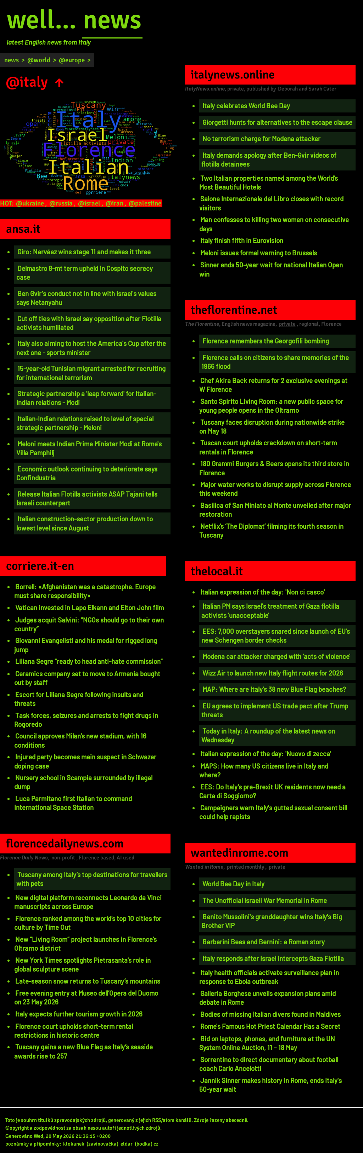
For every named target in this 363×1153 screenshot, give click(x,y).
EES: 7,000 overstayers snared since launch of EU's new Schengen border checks (275, 635)
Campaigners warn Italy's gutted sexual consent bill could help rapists (273, 812)
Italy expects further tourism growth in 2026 (79, 1014)
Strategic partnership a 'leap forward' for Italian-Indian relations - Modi (86, 397)
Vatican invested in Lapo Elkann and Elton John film (89, 607)
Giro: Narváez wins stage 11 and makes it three (84, 252)
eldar (127, 1144)
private (287, 324)
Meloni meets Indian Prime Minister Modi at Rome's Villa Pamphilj (89, 448)
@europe (72, 60)
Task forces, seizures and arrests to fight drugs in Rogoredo (86, 719)
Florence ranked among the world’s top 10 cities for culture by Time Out (87, 922)
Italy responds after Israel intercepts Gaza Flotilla (273, 958)
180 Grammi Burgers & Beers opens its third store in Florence (274, 467)
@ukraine (30, 203)
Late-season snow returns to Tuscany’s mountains (87, 981)
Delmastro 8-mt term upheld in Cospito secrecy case (84, 272)
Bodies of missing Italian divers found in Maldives (270, 1014)
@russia (61, 203)
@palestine (145, 203)
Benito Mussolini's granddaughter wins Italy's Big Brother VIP (271, 920)
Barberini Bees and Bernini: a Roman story (263, 942)
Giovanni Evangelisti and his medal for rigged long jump (85, 644)
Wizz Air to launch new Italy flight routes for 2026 (272, 673)
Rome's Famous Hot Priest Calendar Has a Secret (270, 1026)
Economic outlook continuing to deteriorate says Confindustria (86, 473)
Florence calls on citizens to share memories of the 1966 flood (275, 361)
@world (38, 60)
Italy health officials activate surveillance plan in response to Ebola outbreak (269, 976)
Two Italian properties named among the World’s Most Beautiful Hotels (268, 182)
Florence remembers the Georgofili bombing (265, 341)
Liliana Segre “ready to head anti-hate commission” (89, 661)
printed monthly (245, 866)
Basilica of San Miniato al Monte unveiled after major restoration (275, 509)
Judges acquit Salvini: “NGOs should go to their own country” (89, 624)
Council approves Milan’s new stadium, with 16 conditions (80, 740)
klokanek (73, 1144)
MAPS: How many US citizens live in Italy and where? (263, 770)
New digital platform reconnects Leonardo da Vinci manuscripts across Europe (88, 901)
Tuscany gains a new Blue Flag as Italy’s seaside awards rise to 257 (83, 1051)
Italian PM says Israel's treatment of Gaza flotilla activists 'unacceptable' (270, 610)
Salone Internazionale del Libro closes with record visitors (271, 203)
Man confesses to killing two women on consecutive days (274, 223)
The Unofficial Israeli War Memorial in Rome (264, 900)
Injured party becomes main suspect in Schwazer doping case (85, 761)
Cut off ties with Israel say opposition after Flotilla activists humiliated (88, 322)
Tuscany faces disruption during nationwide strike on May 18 (272, 426)
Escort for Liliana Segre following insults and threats (78, 698)
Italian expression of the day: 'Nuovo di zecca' (265, 753)
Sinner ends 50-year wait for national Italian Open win (271, 269)
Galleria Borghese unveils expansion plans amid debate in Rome (267, 997)
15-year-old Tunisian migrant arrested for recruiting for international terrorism (91, 372)
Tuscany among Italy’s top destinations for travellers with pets (91, 878)
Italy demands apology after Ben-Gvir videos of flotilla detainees (268, 159)
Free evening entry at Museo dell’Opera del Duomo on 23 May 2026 (86, 997)
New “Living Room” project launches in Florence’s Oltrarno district (85, 943)
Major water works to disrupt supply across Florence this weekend (275, 488)
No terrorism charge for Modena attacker (261, 138)
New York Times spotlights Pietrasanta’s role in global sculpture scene (82, 964)
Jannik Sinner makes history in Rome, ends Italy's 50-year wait (270, 1084)
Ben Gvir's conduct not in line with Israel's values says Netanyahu (86, 297)
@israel (89, 203)
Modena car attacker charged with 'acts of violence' (276, 656)
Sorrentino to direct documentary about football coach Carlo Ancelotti (268, 1063)
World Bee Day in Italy (233, 884)
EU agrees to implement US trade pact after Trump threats (274, 710)
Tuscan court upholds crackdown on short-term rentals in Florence (268, 447)
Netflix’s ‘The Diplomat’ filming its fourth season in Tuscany (271, 530)
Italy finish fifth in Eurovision (241, 240)
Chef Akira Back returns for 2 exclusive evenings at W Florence (273, 384)
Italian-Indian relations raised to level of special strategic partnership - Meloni (84, 423)
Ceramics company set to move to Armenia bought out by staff (87, 678)
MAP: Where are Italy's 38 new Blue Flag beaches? (274, 689)
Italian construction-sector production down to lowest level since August (84, 523)
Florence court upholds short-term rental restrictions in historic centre (73, 1030)
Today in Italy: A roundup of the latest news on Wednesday (268, 735)
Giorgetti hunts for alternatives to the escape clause (277, 122)
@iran (114, 203)
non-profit (63, 857)
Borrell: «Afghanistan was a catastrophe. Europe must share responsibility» (85, 591)
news (112, 20)
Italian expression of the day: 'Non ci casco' (262, 592)
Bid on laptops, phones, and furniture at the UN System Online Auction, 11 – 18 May (267, 1043)
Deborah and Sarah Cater (307, 88)
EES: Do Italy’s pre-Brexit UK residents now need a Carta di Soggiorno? (272, 791)
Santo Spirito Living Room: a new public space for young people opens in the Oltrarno (271, 405)
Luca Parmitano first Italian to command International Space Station (73, 802)
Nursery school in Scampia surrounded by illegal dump (83, 782)
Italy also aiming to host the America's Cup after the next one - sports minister (91, 347)
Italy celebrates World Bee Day (246, 106)
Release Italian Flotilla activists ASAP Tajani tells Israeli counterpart (86, 498)
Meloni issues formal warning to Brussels (258, 253)
